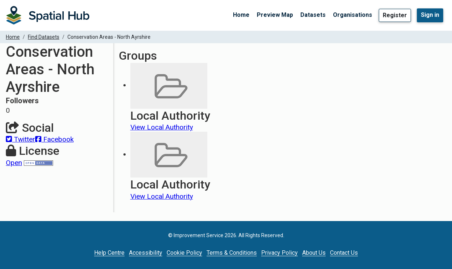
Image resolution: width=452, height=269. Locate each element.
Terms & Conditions (232, 252)
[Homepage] (47, 15)
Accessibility (145, 252)
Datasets (313, 14)
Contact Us (344, 252)
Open (14, 162)
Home (241, 14)
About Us (314, 252)
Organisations (352, 14)
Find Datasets (43, 37)
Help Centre (109, 252)
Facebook (54, 139)
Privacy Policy (279, 252)
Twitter (20, 139)
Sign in (430, 14)
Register (395, 15)
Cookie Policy (184, 252)
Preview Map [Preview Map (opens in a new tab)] (275, 14)
